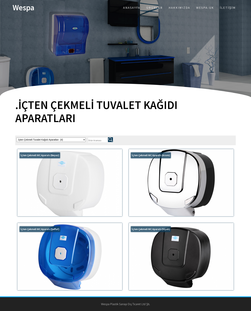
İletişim (228, 8)
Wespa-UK (205, 8)
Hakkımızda (179, 8)
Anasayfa (131, 8)
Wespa (23, 8)
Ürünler (154, 8)
